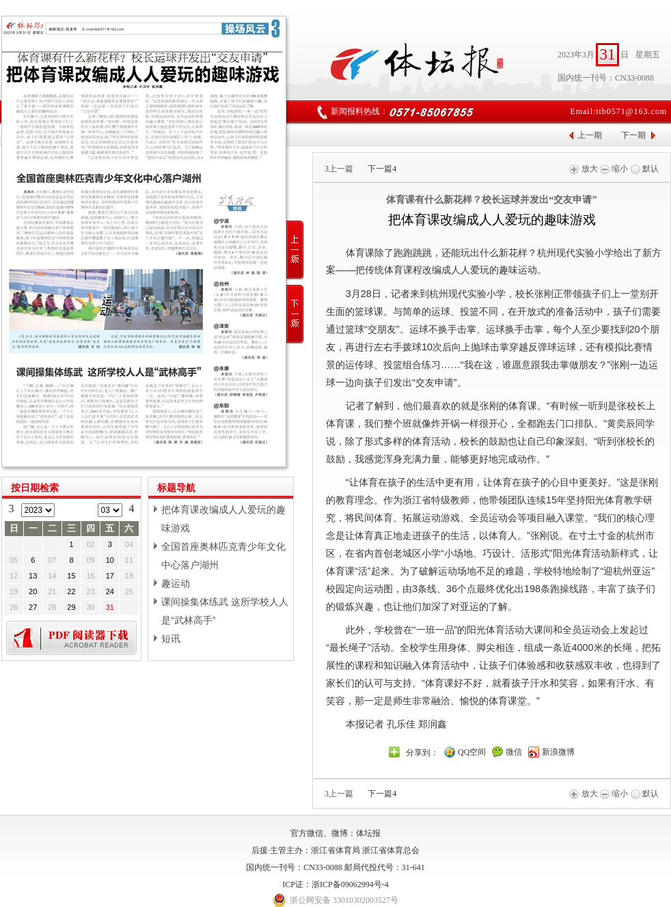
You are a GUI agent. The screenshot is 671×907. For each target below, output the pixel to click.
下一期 (633, 135)
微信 (514, 752)
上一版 (295, 250)
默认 (645, 168)
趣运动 (175, 583)
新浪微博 (558, 752)
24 (110, 591)
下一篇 (382, 168)
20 (33, 591)
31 (110, 607)
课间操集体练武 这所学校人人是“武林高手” (224, 611)
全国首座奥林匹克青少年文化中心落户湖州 (223, 555)
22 (71, 591)
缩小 (614, 168)
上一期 (589, 135)
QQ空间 (472, 752)
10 (110, 560)
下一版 (295, 314)
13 (33, 576)
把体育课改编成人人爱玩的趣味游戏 (223, 518)
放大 (583, 168)
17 (110, 576)
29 (71, 607)
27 (33, 607)
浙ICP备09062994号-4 (350, 884)
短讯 (170, 638)
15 (71, 576)
